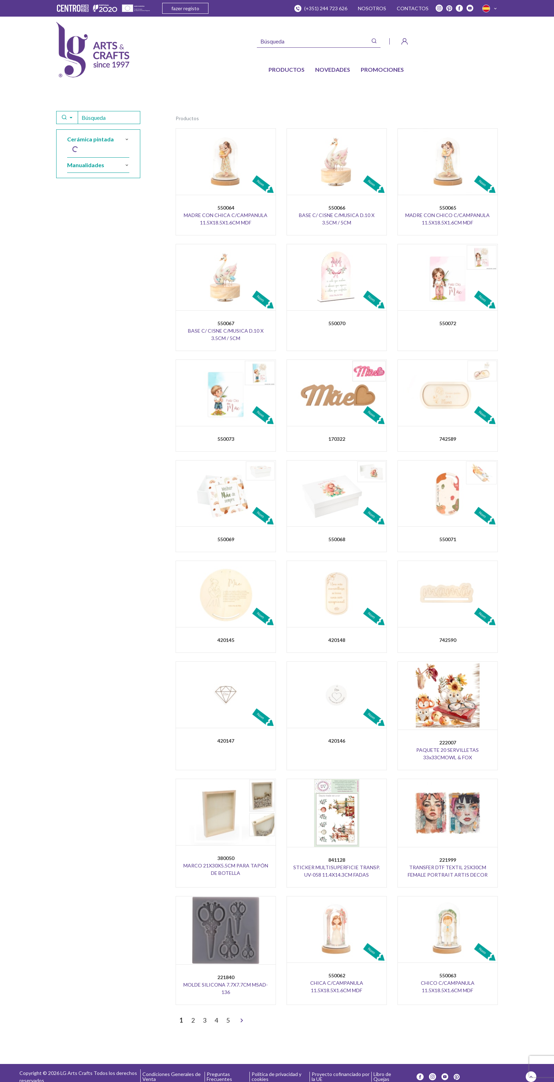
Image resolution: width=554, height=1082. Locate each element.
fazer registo (185, 8)
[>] (242, 1020)
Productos (187, 118)
